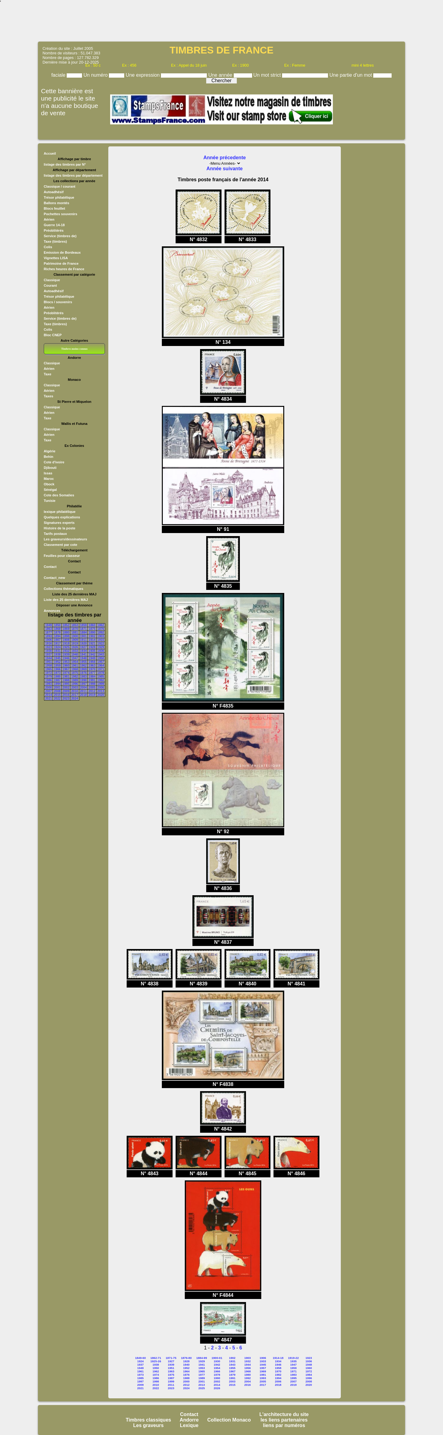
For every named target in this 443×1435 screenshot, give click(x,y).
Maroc (49, 478)
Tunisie (49, 500)
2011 (83, 691)
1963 (92, 665)
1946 (65, 658)
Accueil (50, 153)
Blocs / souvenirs (58, 302)
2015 (57, 695)
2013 (100, 691)
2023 (65, 698)
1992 (100, 680)
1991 (92, 680)
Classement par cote (60, 544)
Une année (221, 75)
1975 (74, 673)
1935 (92, 651)
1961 (74, 665)
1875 (92, 629)
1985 (100, 676)
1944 (48, 658)
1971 (100, 669)
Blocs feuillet (54, 208)
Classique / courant (59, 186)
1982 (74, 676)
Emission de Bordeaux (62, 252)
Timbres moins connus (74, 348)
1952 (57, 662)
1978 (100, 673)
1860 (92, 625)
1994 (57, 684)
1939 (65, 654)
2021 (48, 698)
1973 (57, 673)
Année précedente (224, 157)
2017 (74, 695)
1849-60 (140, 1358)
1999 (100, 684)
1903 (100, 636)
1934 (83, 651)
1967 (65, 669)
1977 (92, 673)
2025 (201, 1388)
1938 (57, 654)
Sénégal (50, 489)
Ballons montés (56, 203)
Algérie (49, 451)
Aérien (49, 219)
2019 (92, 695)
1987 (57, 680)
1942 (92, 654)
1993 (48, 684)
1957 (100, 662)
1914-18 (278, 1358)
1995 (65, 684)
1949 (92, 658)
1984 (92, 676)
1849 (48, 625)
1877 (48, 632)
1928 (92, 647)
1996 (74, 684)
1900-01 (217, 1358)
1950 (100, 658)
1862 (100, 625)
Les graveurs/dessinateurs (65, 539)
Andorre (189, 1419)
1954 (74, 662)
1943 (100, 654)
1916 (48, 643)
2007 (48, 691)
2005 (92, 687)
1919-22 (293, 1358)
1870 (74, 629)
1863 (48, 629)
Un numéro (96, 75)
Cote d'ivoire (54, 462)
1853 (74, 625)
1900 (74, 636)
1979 (48, 676)
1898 (65, 636)
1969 (83, 669)
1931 (57, 651)
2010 (74, 691)
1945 (57, 658)
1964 (100, 665)
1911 (83, 640)
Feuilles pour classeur (62, 555)
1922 (100, 643)
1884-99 (201, 1358)
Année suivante (225, 168)
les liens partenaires (283, 1419)
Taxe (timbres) (55, 241)
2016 (65, 695)
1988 (65, 680)
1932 (65, 651)
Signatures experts (59, 522)
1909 (74, 640)
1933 (74, 651)
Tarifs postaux (55, 533)
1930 (48, 651)
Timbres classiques (148, 1419)
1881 (74, 632)
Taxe (47, 374)
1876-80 (186, 1358)
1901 (83, 636)
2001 (57, 687)
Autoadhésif (54, 192)
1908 (65, 640)
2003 (74, 687)
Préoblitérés (54, 230)
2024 (74, 698)
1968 (74, 669)
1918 (65, 643)
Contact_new (54, 578)
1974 (65, 673)
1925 (65, 647)
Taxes (48, 396)
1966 (57, 669)
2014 (48, 695)
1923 (48, 647)
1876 (100, 629)
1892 (100, 632)
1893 (48, 636)
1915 (100, 640)
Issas (48, 473)
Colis (48, 247)
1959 (57, 665)
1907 (57, 640)
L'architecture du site (284, 1414)
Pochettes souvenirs (60, 214)
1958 (48, 665)
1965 (48, 669)
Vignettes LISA (56, 258)
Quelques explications (62, 517)
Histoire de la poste (59, 528)
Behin (48, 456)
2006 (100, 687)
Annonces (52, 611)
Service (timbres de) (60, 236)
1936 (100, 651)
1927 (83, 647)
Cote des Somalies (59, 495)
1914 (92, 640)
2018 (83, 695)
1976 (83, 673)
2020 (100, 695)
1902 (92, 636)
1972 (48, 673)
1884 (83, 632)
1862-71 (156, 1358)
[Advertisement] (221, 23)
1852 (65, 625)
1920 (83, 643)
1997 (83, 684)
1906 (48, 640)
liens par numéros (284, 1425)
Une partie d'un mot (351, 75)
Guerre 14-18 (54, 225)
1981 (65, 676)
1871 (83, 629)
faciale (59, 75)
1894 (57, 636)
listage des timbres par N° (65, 164)
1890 (92, 632)
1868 (57, 629)
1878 (57, 632)
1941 (83, 654)
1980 (57, 676)
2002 (65, 687)
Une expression (143, 75)
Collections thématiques (63, 589)
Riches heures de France (64, 269)
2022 (57, 698)
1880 (65, 632)
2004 (83, 687)
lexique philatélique (60, 511)
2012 (92, 691)
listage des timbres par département (73, 175)
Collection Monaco (229, 1419)
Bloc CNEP (52, 335)
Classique (52, 280)
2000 (48, 687)
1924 (57, 647)
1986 (48, 680)
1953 (65, 662)
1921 (92, 643)
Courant (50, 285)
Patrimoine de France (61, 263)
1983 (83, 676)
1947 (74, 658)
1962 (83, 665)
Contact (50, 566)
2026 (217, 1388)
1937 (48, 654)
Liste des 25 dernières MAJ (66, 600)
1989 (74, 680)
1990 (83, 680)
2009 (65, 691)
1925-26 (156, 1361)
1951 (48, 662)
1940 (74, 654)
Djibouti (50, 467)
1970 (92, 669)
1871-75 (171, 1358)
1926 (74, 647)
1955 (83, 662)
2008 (57, 691)
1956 (92, 662)
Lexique (189, 1425)
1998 (92, 684)
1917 (57, 643)
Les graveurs (148, 1425)
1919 (74, 643)
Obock (49, 484)
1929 (100, 647)
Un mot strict (267, 75)
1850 (57, 625)
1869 (65, 629)
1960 (65, 665)
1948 (83, 658)
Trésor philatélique (59, 197)
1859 (83, 625)
